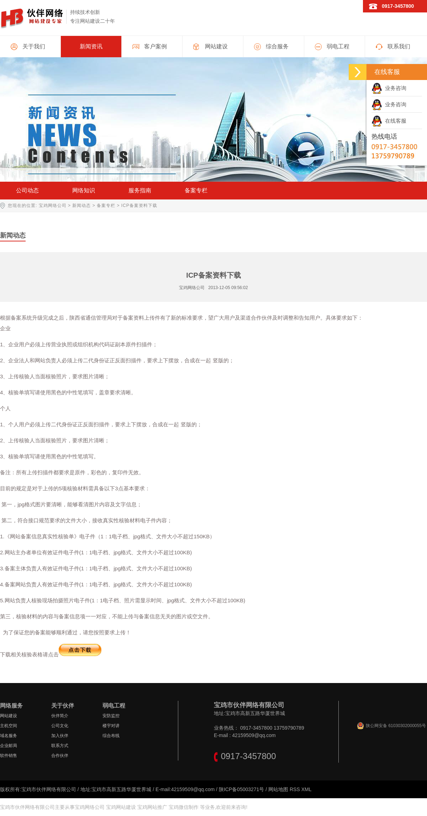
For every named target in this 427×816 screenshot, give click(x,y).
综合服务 (277, 46)
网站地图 (278, 789)
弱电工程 (338, 46)
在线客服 (388, 121)
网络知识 (83, 190)
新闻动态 (81, 205)
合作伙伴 (59, 755)
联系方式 (59, 745)
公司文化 (59, 725)
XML (306, 789)
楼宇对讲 (111, 725)
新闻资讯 (91, 46)
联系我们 (399, 46)
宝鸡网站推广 (152, 807)
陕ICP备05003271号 (241, 789)
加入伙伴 (59, 735)
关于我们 (33, 46)
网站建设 (216, 46)
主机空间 (8, 725)
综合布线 (111, 735)
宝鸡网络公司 (53, 205)
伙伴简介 (59, 715)
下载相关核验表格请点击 (50, 654)
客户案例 (155, 46)
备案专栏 (196, 190)
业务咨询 (388, 88)
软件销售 (8, 755)
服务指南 (139, 190)
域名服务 (8, 735)
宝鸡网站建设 (121, 807)
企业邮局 (8, 745)
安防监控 (111, 715)
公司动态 (27, 190)
